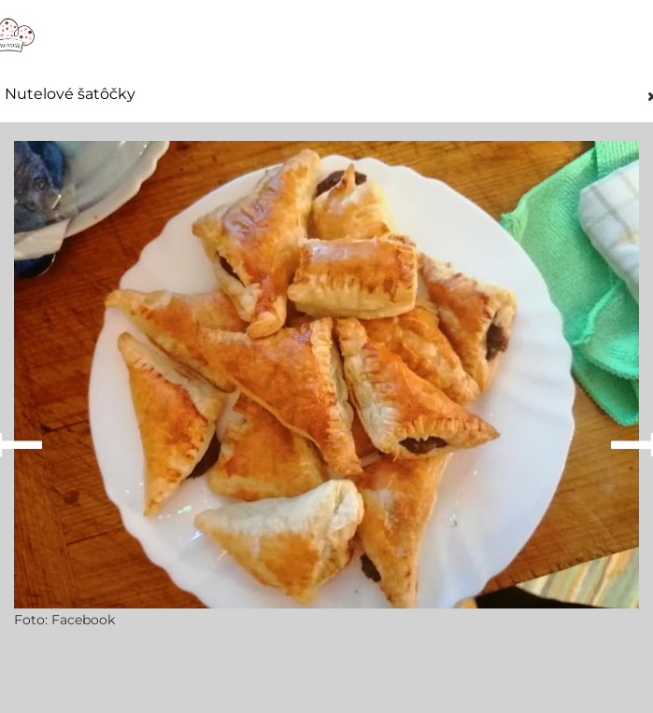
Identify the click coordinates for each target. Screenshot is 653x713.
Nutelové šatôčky (70, 94)
